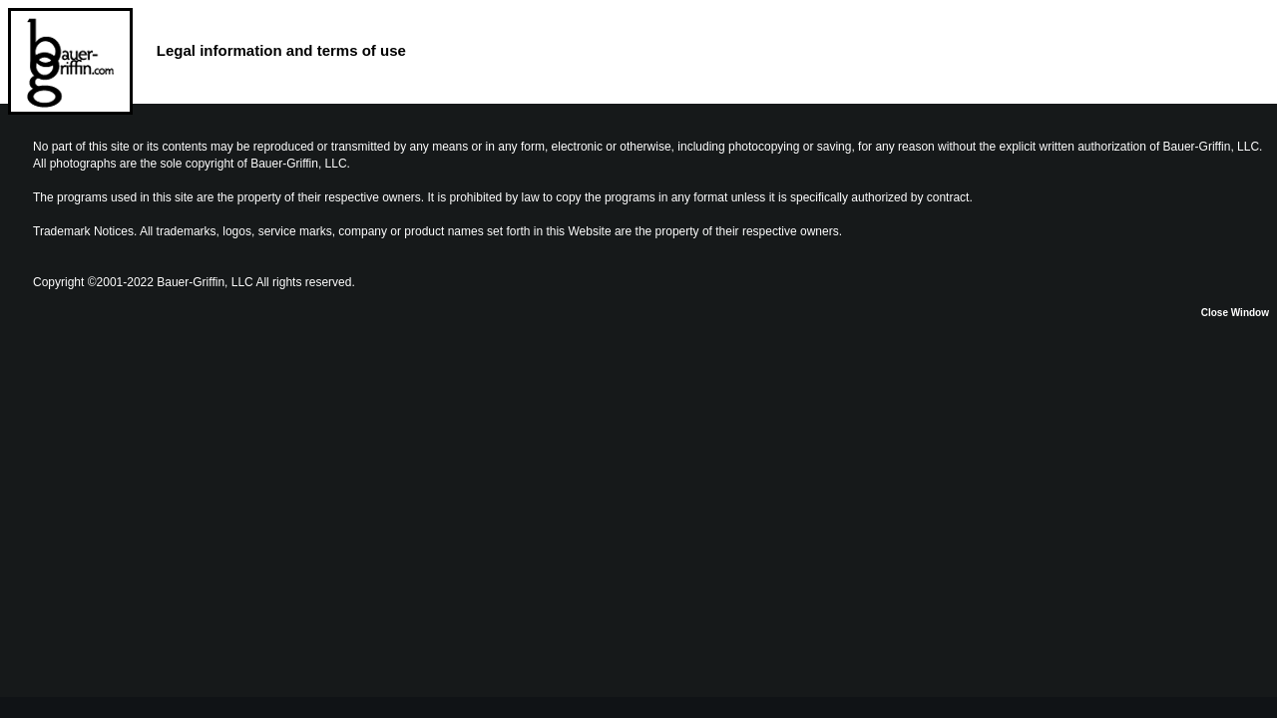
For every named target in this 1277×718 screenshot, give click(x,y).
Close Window (1235, 312)
